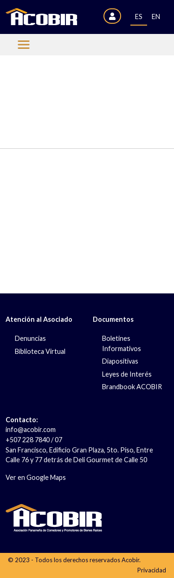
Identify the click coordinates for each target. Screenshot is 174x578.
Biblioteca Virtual (40, 351)
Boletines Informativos (121, 343)
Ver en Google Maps (36, 477)
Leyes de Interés (127, 374)
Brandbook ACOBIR (132, 387)
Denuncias (30, 338)
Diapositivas (120, 361)
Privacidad (151, 570)
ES (138, 16)
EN (156, 16)
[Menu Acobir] (24, 45)
